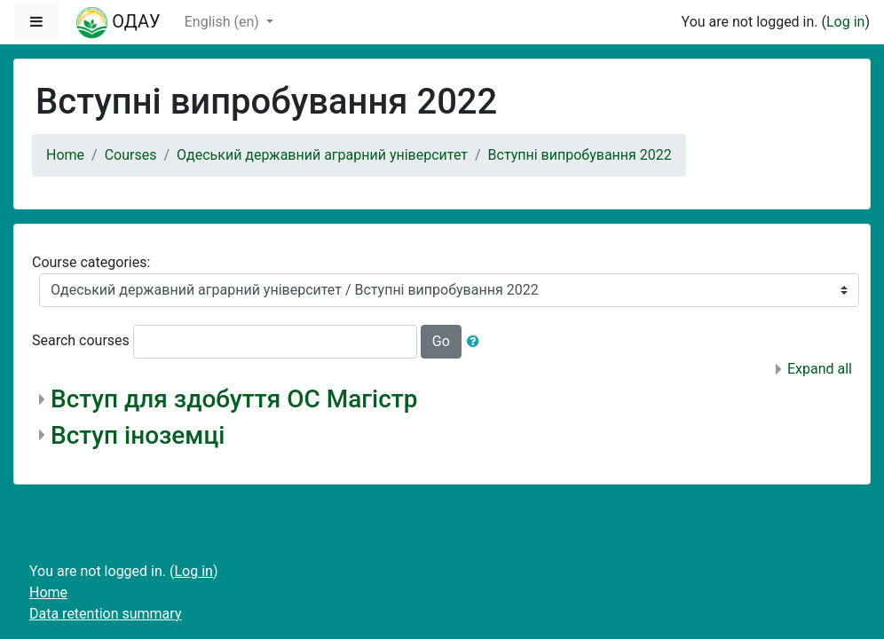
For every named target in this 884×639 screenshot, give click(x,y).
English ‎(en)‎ (224, 21)
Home (65, 154)
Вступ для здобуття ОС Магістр (234, 399)
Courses (131, 154)
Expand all (819, 368)
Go (441, 341)
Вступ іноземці (138, 435)
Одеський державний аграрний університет (322, 154)
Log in (845, 21)
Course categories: (91, 262)
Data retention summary (105, 613)
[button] (476, 341)
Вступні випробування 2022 (580, 154)
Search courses (81, 340)
